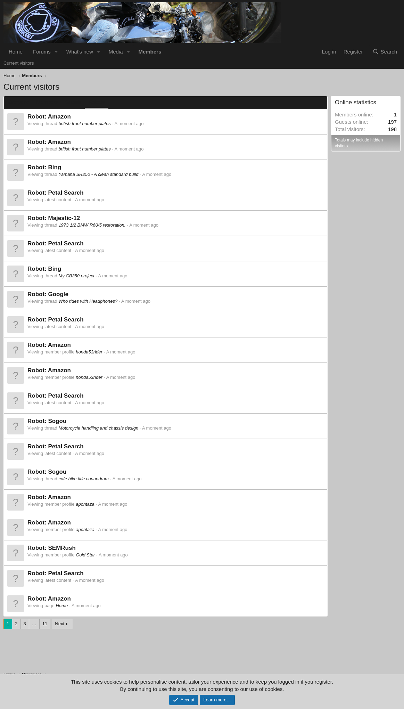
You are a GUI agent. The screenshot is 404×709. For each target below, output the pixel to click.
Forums (42, 52)
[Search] (385, 51)
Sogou (57, 421)
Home (16, 52)
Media (116, 52)
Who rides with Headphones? (87, 301)
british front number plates (84, 123)
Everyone (18, 102)
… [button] (34, 623)
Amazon (59, 116)
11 (44, 623)
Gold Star (85, 554)
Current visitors (18, 63)
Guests (73, 102)
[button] (56, 51)
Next (59, 623)
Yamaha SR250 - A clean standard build (98, 174)
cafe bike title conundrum (83, 478)
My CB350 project (76, 275)
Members (149, 52)
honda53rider (89, 351)
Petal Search (65, 192)
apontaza (85, 504)
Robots (96, 102)
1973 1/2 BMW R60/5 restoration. (91, 225)
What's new (79, 52)
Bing (54, 167)
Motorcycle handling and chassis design (98, 428)
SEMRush (61, 548)
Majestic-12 (64, 218)
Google (58, 294)
